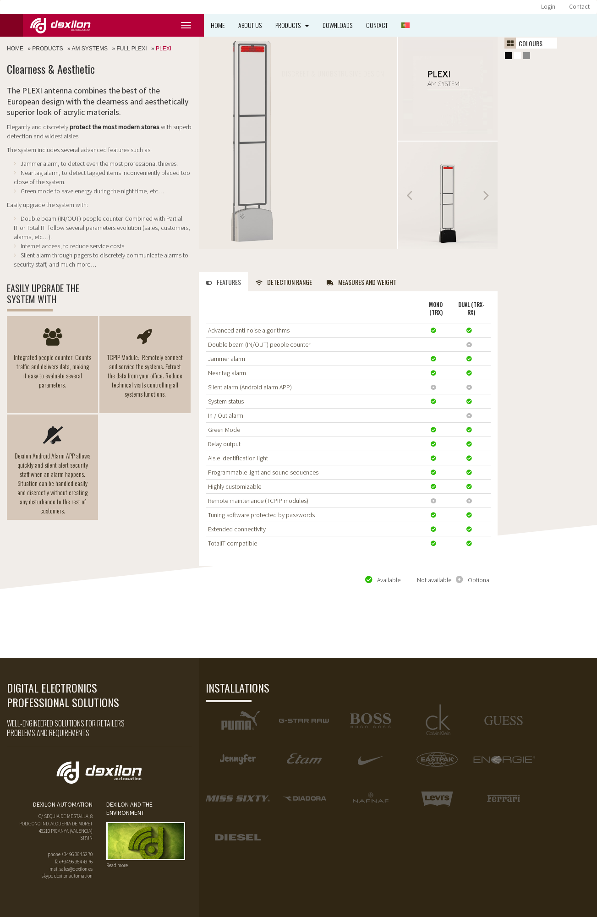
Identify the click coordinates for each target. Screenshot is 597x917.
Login (548, 6)
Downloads (337, 25)
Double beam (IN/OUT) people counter (259, 344)
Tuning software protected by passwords (261, 515)
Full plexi (131, 48)
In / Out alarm (225, 415)
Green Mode (224, 430)
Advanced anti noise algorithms (249, 330)
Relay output (224, 444)
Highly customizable (234, 486)
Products (292, 25)
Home (218, 25)
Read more (117, 865)
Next (485, 195)
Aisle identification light (238, 458)
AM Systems (89, 48)
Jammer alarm (226, 359)
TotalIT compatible (232, 543)
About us (250, 25)
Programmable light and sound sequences (263, 472)
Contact (579, 6)
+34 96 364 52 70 (77, 854)
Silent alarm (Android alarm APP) (250, 387)
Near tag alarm (227, 373)
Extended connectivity (237, 529)
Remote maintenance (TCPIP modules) (258, 501)
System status (226, 401)
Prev (410, 195)
